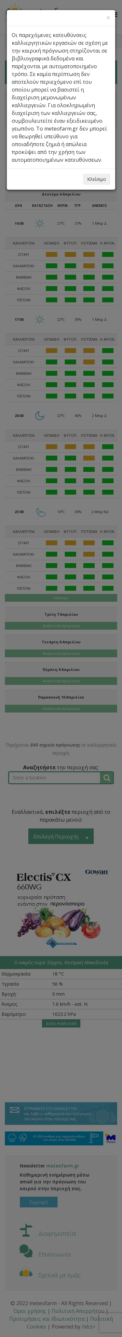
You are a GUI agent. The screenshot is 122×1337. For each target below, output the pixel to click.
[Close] (108, 17)
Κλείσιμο (96, 179)
